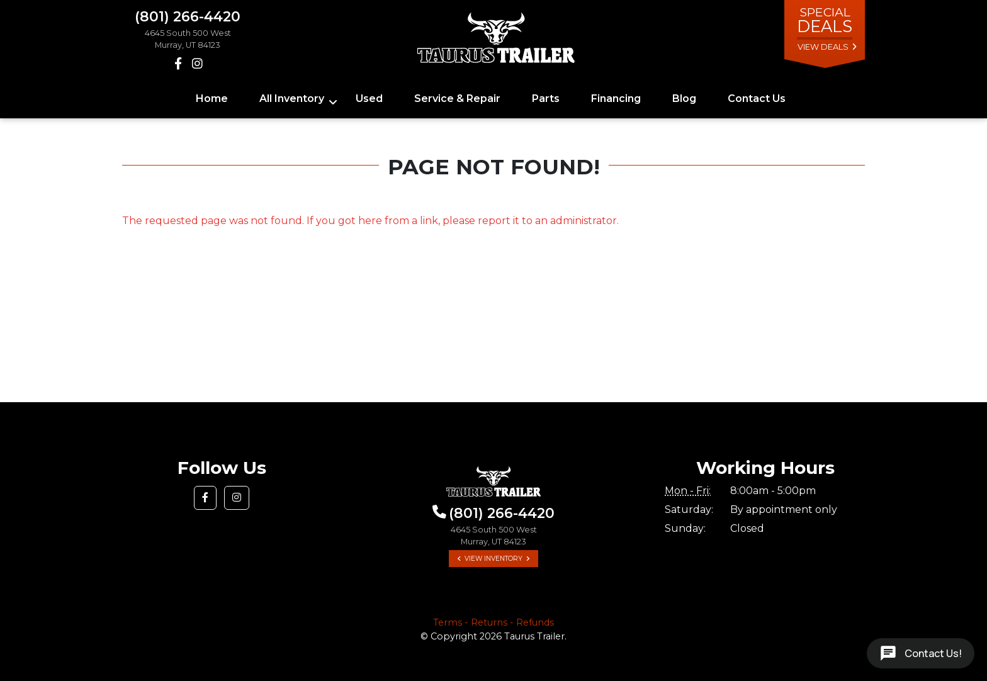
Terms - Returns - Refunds (493, 622)
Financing (616, 98)
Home (212, 98)
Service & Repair (457, 98)
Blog (684, 98)
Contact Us (757, 98)
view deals (823, 47)
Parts (546, 98)
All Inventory (291, 98)
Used (369, 98)
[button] (205, 498)
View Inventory (493, 558)
